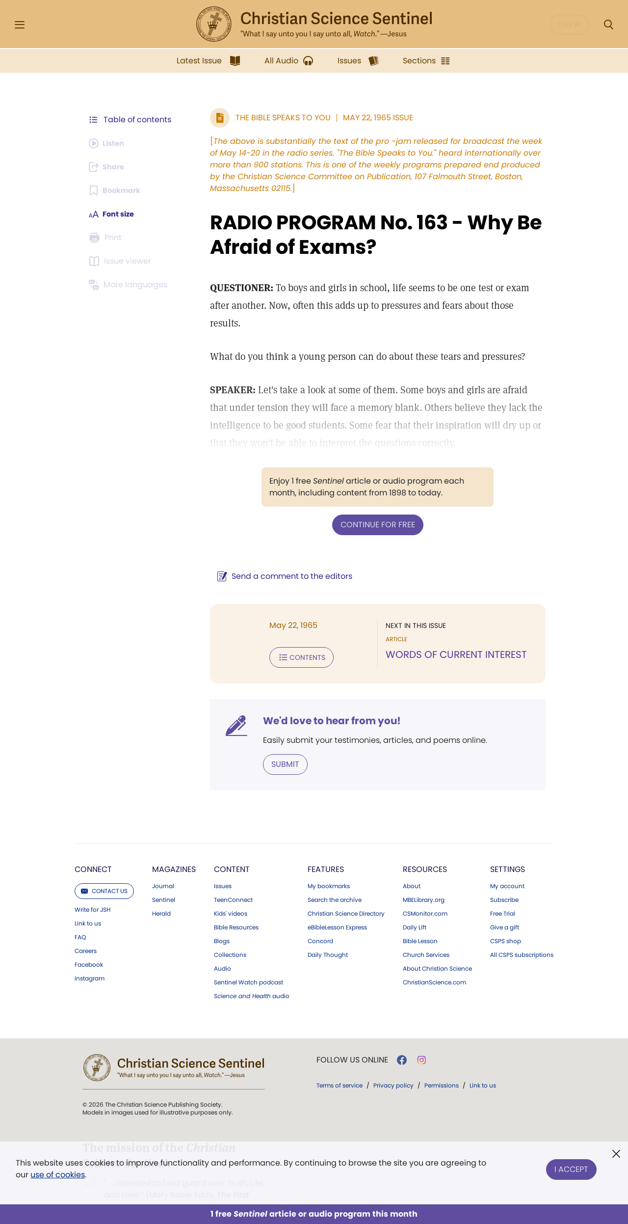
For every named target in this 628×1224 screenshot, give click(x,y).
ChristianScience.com (434, 962)
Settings (507, 848)
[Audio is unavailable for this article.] (109, 143)
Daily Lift (414, 907)
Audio (222, 948)
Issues (223, 866)
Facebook (89, 944)
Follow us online (352, 1039)
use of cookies (57, 1174)
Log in (569, 24)
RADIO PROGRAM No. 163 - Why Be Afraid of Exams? (363, 234)
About (411, 866)
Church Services (426, 934)
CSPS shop (505, 921)
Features (326, 848)
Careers (86, 930)
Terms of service (339, 1065)
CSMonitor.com (425, 893)
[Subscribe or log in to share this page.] (109, 167)
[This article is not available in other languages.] (130, 285)
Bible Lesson (420, 921)
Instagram (90, 958)
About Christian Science (437, 948)
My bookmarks (329, 866)
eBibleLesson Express (337, 907)
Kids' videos (230, 893)
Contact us (104, 870)
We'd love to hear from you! (319, 701)
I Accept (571, 1166)
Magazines (174, 848)
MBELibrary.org (424, 879)
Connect (93, 848)
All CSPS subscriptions (521, 934)
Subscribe (504, 879)
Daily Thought (328, 934)
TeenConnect (233, 879)
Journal (163, 866)
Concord (320, 921)
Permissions (441, 1065)
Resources (425, 848)
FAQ (80, 917)
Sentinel (163, 879)
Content (232, 848)
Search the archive (335, 879)
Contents (289, 638)
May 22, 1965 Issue (365, 117)
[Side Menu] (19, 25)
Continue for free (371, 506)
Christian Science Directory (346, 893)
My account (507, 866)
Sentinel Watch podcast (248, 962)
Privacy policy (393, 1065)
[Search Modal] (608, 25)
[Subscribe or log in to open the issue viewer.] (121, 261)
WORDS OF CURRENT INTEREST (450, 636)
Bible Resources (236, 907)
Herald (161, 893)
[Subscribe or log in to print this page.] (106, 237)
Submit (273, 744)
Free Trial (502, 893)
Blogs (222, 921)
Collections (230, 934)
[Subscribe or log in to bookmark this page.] (117, 190)
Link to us (88, 903)
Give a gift (504, 907)
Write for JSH (92, 889)
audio (251, 976)
